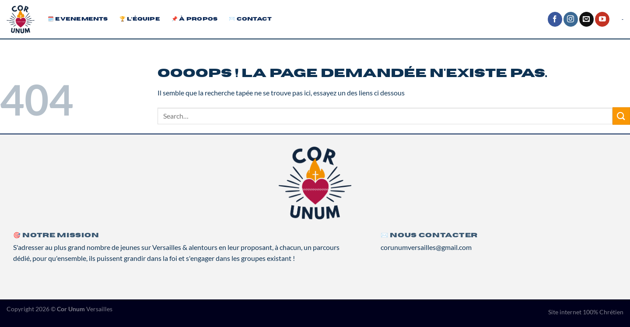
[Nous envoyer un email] (586, 19)
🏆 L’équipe (139, 19)
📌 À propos (194, 19)
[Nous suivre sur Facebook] (555, 19)
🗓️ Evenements (78, 19)
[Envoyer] (621, 115)
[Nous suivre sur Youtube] (602, 19)
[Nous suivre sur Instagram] (571, 19)
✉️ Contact (250, 19)
